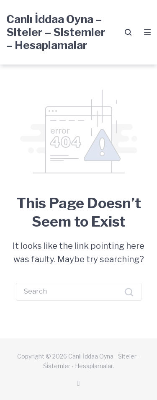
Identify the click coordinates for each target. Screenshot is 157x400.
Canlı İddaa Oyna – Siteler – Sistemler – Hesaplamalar (56, 32)
